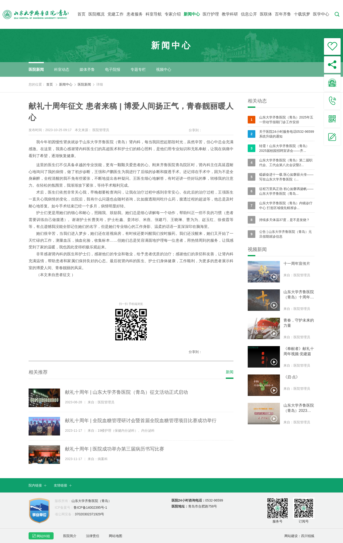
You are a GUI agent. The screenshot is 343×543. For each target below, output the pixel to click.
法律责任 (92, 536)
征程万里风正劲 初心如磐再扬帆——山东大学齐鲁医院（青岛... (280, 191)
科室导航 (154, 14)
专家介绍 (173, 14)
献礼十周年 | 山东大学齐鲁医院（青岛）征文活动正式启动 (126, 392)
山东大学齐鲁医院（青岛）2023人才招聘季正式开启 (298, 408)
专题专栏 (138, 69)
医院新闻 (36, 69)
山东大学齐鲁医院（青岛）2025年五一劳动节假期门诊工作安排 (280, 119)
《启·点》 (291, 377)
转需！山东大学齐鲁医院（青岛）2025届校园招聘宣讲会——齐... (278, 148)
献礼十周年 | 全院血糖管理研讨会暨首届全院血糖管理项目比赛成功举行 (141, 420)
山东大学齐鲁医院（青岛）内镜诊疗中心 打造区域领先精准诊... (280, 205)
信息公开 (249, 14)
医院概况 (96, 14)
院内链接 (38, 485)
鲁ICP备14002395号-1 (81, 507)
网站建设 (291, 536)
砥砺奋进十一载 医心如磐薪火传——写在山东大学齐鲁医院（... (280, 177)
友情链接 (63, 485)
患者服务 (134, 14)
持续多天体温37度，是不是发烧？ (279, 220)
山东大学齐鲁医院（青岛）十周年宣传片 (298, 295)
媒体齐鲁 (87, 69)
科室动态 (61, 69)
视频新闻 (257, 249)
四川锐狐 (307, 536)
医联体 (266, 14)
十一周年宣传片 (296, 263)
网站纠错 (41, 535)
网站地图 (115, 536)
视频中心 (163, 69)
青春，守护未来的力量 (298, 323)
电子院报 (112, 69)
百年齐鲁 (283, 14)
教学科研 (230, 14)
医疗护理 (211, 14)
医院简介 (69, 536)
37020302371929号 (79, 514)
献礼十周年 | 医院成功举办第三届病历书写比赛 (114, 448)
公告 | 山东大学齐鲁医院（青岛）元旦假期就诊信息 (280, 234)
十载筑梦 (302, 14)
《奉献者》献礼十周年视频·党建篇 (298, 351)
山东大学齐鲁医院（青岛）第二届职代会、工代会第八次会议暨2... (280, 162)
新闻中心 (192, 14)
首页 (81, 14)
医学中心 (321, 14)
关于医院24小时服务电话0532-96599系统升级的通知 (281, 134)
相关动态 (257, 100)
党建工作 (115, 14)
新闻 (229, 372)
